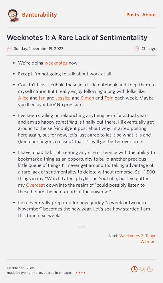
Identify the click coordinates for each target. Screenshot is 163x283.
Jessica (63, 98)
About (149, 14)
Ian (42, 98)
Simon (87, 98)
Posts (132, 14)
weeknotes (56, 63)
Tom (109, 98)
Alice (23, 98)
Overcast (35, 185)
